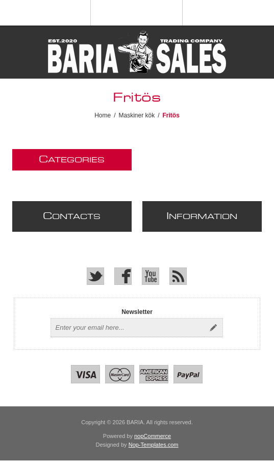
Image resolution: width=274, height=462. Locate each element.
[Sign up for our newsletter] (127, 328)
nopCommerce (152, 436)
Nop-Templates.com (154, 445)
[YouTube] (150, 276)
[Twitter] (95, 276)
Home (102, 115)
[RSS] (178, 276)
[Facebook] (123, 276)
